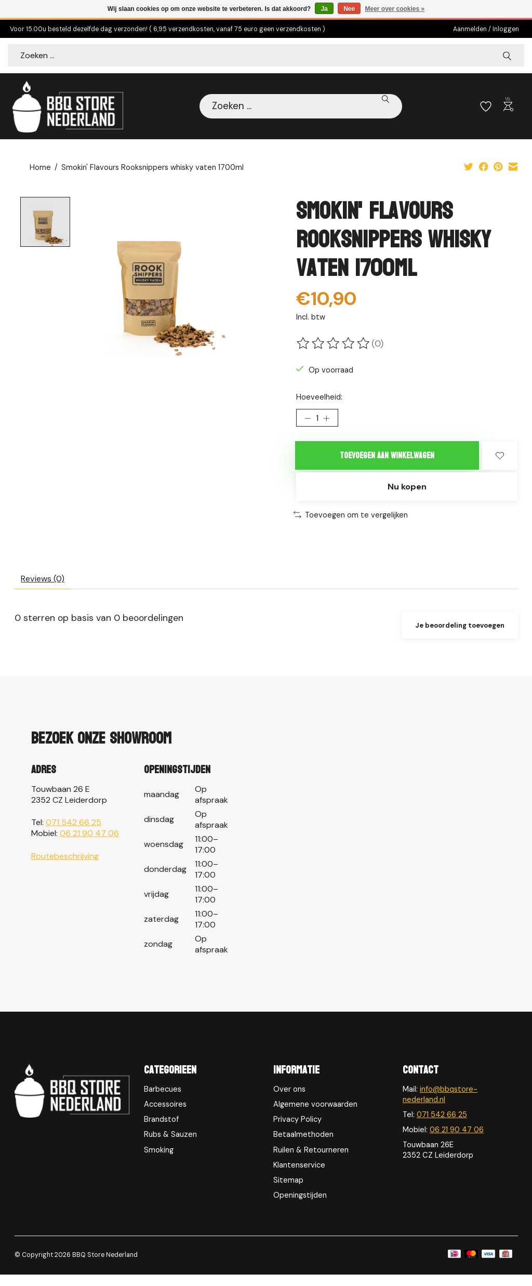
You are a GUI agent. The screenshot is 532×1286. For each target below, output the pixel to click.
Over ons (289, 1100)
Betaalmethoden (303, 1146)
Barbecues (162, 1100)
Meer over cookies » (395, 8)
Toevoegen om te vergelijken (351, 522)
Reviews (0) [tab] (47, 588)
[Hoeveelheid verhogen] (330, 420)
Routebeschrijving (65, 867)
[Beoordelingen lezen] (334, 344)
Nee (349, 8)
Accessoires (165, 1115)
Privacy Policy (297, 1130)
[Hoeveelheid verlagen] (307, 420)
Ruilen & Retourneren (311, 1161)
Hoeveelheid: (319, 397)
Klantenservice (299, 1176)
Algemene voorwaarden (315, 1115)
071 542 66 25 (73, 833)
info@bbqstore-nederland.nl (440, 1105)
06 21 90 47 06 (89, 844)
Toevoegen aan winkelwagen (387, 460)
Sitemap (288, 1191)
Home (40, 168)
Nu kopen (407, 493)
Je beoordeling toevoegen (455, 636)
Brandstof (161, 1130)
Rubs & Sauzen (170, 1146)
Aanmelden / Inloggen (486, 29)
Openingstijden (300, 1206)
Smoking (159, 1161)
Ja (324, 8)
